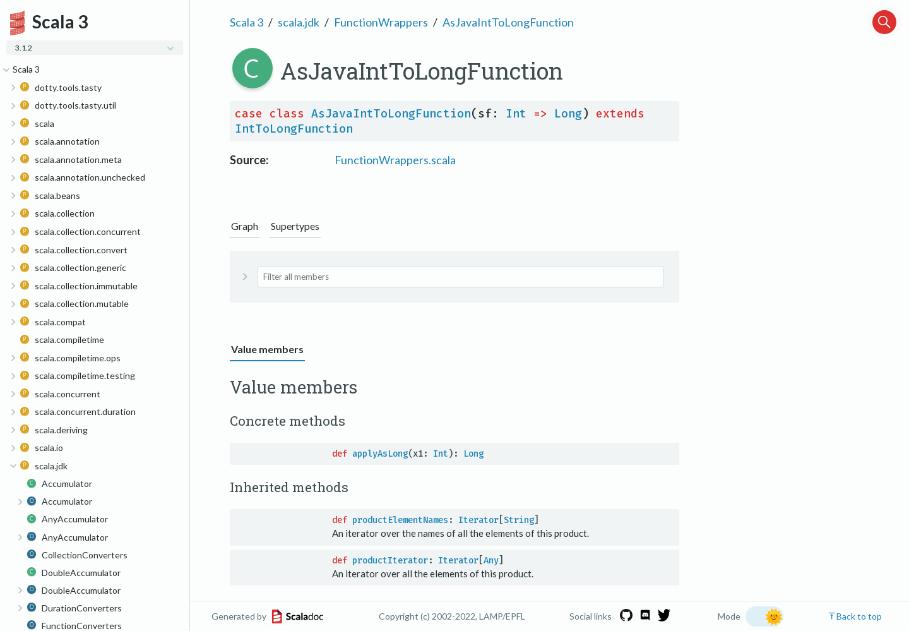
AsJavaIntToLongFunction (508, 22)
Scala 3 (246, 22)
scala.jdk (298, 22)
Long (568, 113)
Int (516, 113)
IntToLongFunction (294, 128)
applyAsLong (380, 454)
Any (491, 561)
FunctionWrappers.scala (395, 160)
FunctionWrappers (381, 22)
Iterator (478, 520)
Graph (244, 226)
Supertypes (295, 226)
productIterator (390, 561)
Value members (267, 349)
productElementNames (400, 520)
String (519, 520)
